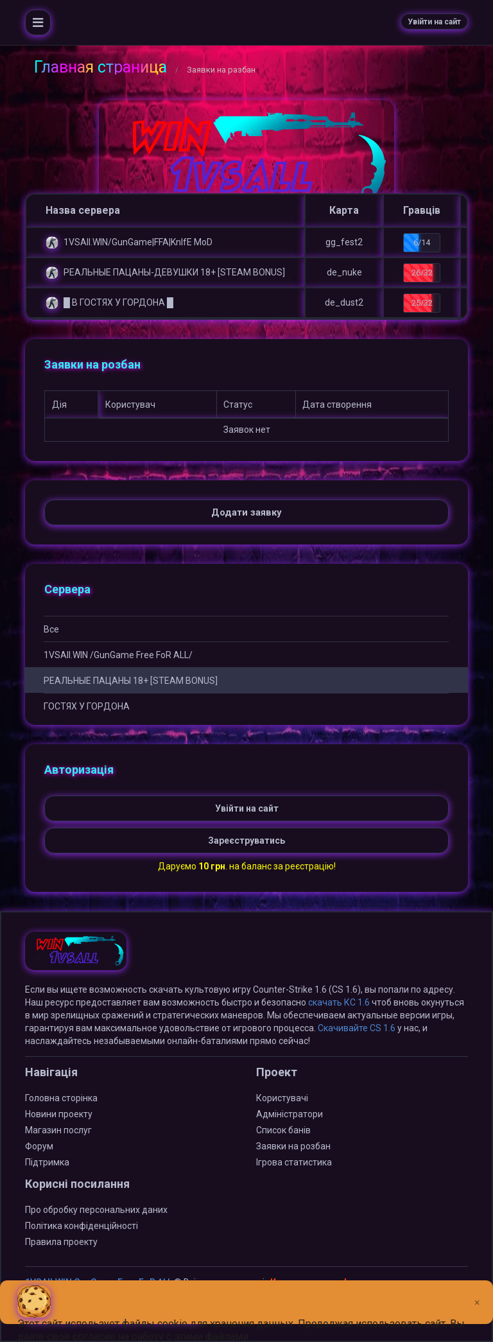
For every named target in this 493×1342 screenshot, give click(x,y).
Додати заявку (246, 512)
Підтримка (47, 1162)
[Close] (477, 1292)
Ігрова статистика (294, 1162)
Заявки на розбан (293, 1146)
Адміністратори (289, 1114)
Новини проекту (58, 1114)
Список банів (283, 1130)
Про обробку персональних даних (96, 1210)
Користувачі (282, 1098)
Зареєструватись (246, 840)
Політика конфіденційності (81, 1226)
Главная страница (100, 67)
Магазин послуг (58, 1130)
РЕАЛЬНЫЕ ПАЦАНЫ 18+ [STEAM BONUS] (131, 680)
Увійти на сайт (434, 21)
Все (51, 629)
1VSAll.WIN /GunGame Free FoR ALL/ (118, 655)
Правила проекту (61, 1242)
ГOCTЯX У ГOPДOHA (87, 706)
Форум (39, 1146)
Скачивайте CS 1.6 (356, 1028)
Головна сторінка (61, 1098)
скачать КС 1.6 (339, 1002)
